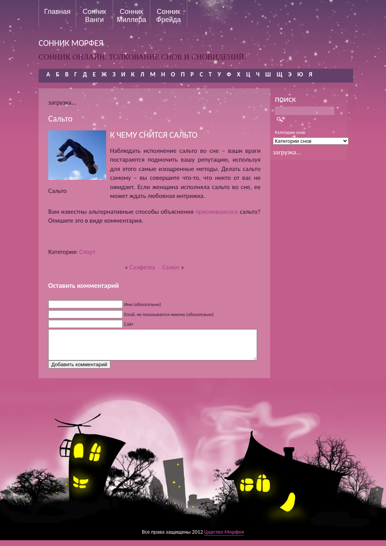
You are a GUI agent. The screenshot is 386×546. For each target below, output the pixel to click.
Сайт (128, 324)
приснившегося (216, 212)
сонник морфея (71, 43)
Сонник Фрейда (168, 15)
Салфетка (142, 267)
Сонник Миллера (131, 15)
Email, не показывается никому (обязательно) (169, 314)
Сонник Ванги (94, 15)
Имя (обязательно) (142, 304)
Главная (57, 11)
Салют (171, 267)
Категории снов (290, 132)
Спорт (87, 252)
